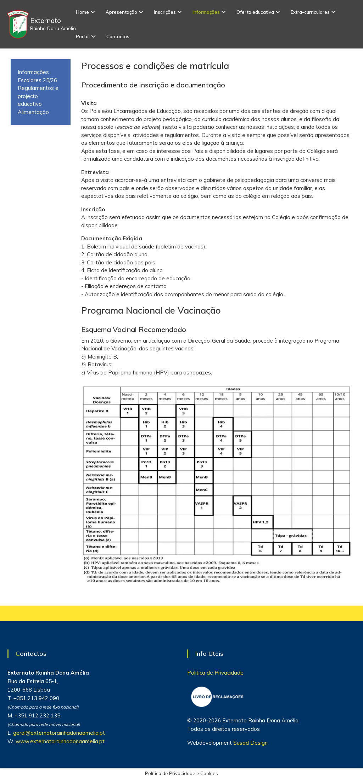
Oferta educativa (255, 12)
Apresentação (121, 12)
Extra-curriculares (310, 12)
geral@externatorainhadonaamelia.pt (59, 732)
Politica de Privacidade (215, 672)
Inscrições (165, 12)
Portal (83, 36)
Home (82, 12)
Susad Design (250, 742)
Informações (206, 12)
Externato (45, 20)
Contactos (117, 36)
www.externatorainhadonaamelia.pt (60, 741)
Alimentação (33, 112)
